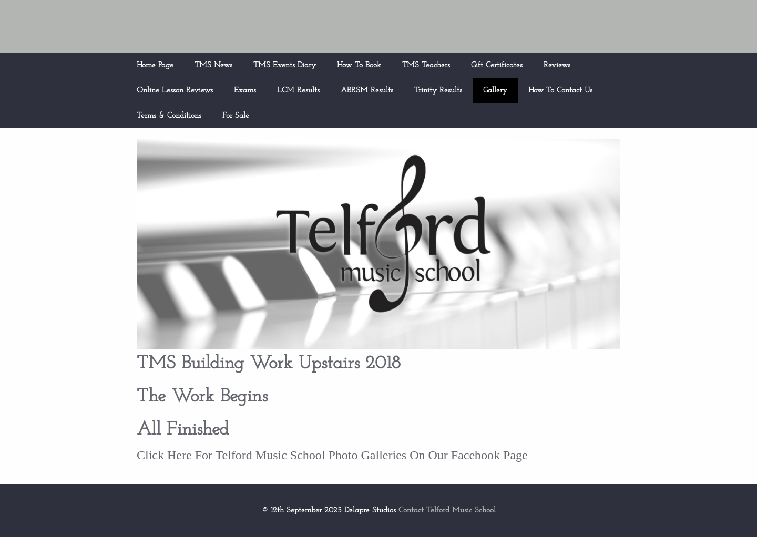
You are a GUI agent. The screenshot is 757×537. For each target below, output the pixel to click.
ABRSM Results (367, 91)
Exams (245, 91)
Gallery (495, 91)
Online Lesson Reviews (175, 91)
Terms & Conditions (169, 116)
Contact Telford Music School (447, 510)
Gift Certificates (497, 65)
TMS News (213, 65)
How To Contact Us (560, 91)
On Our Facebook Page (467, 455)
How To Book (359, 65)
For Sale (235, 116)
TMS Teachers (426, 65)
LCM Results (298, 91)
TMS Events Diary (284, 65)
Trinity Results (438, 91)
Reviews (557, 65)
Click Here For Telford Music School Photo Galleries (271, 455)
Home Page (155, 65)
